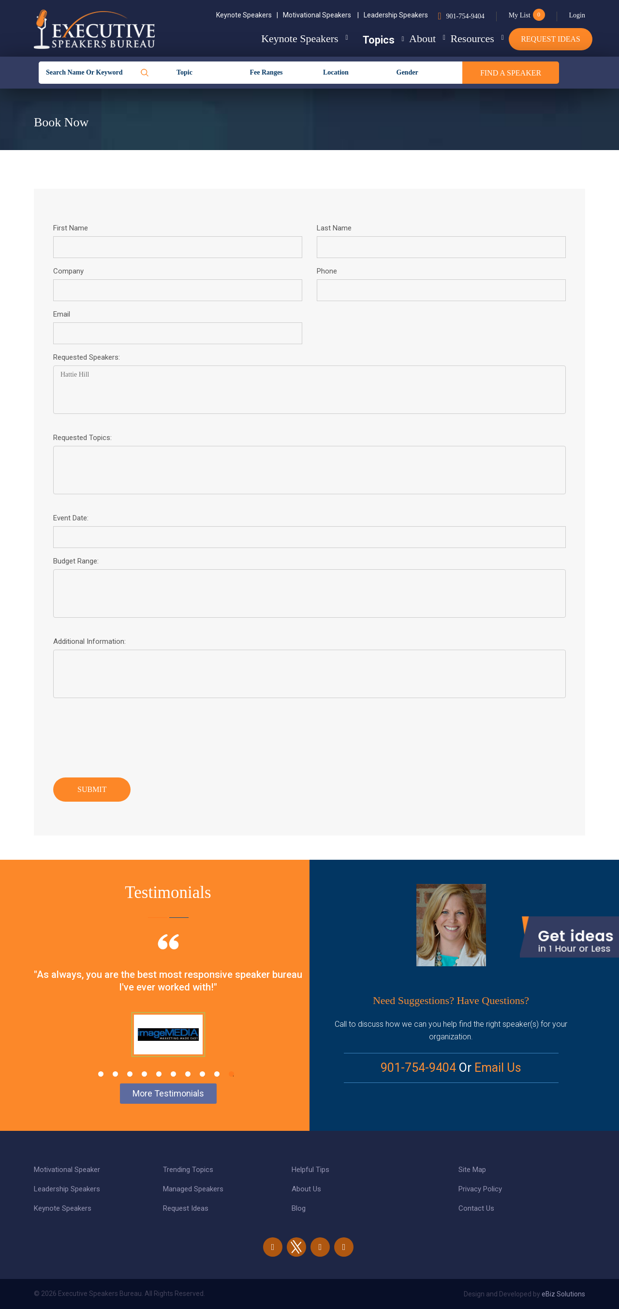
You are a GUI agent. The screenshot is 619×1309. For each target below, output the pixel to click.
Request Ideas (550, 39)
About (403, 38)
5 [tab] (159, 1074)
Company (68, 271)
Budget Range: (76, 561)
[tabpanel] (168, 1007)
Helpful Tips (310, 1169)
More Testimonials (168, 1093)
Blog (299, 1208)
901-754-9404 (465, 16)
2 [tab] (115, 1074)
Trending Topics (188, 1169)
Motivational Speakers (321, 15)
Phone (327, 271)
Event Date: (70, 518)
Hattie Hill (309, 389)
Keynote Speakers (247, 15)
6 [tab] (173, 1074)
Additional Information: (89, 641)
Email (61, 314)
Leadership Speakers (396, 15)
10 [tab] (231, 1074)
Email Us (497, 1068)
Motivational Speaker (67, 1169)
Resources (463, 38)
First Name (70, 228)
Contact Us (476, 1208)
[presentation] (126, 735)
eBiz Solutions (563, 1294)
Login (577, 15)
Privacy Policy (480, 1189)
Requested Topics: (82, 437)
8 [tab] (202, 1074)
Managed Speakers (193, 1189)
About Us (306, 1189)
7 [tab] (188, 1074)
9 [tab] (217, 1074)
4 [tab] (144, 1074)
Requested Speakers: (86, 357)
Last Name (334, 228)
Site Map (472, 1169)
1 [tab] (100, 1074)
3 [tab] (130, 1074)
